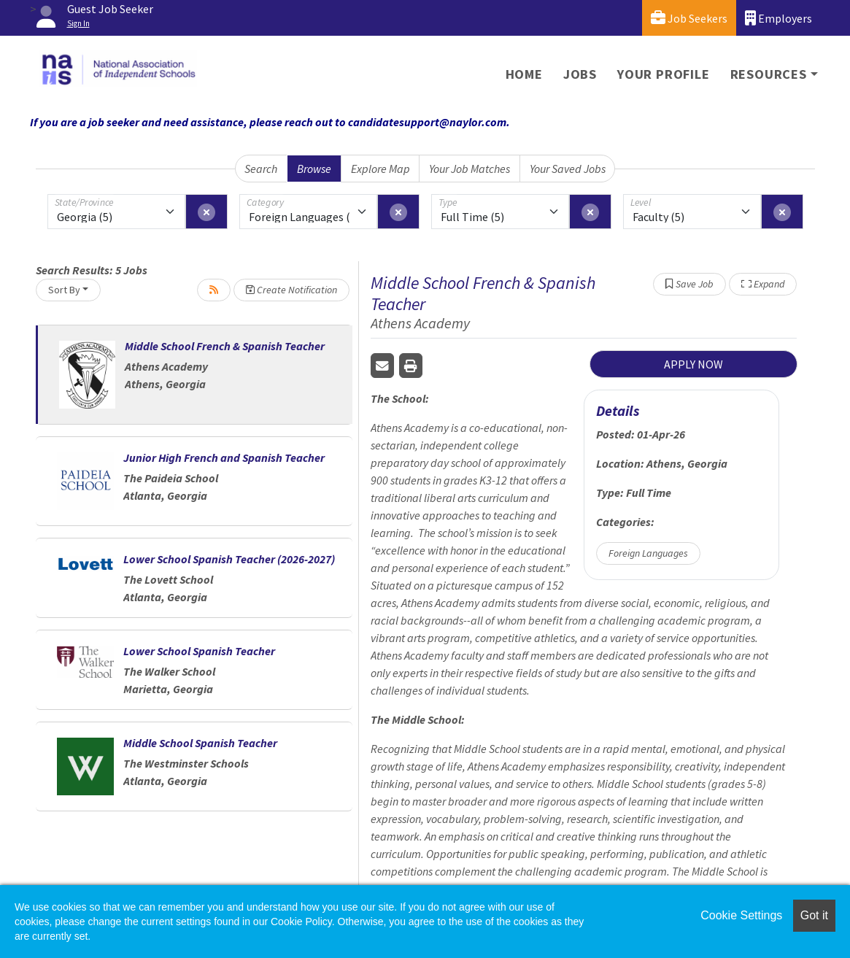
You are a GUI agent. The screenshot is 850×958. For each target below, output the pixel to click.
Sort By (64, 289)
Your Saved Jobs (568, 168)
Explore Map (380, 168)
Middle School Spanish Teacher (200, 742)
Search (260, 168)
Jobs (580, 74)
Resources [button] (768, 74)
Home (524, 74)
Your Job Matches (469, 168)
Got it (814, 915)
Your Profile (663, 74)
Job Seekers (689, 18)
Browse (314, 168)
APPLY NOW (693, 364)
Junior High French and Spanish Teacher (224, 457)
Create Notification (291, 289)
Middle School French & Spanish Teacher (225, 346)
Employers (778, 18)
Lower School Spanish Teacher (199, 651)
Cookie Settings (741, 915)
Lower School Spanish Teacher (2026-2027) (229, 559)
